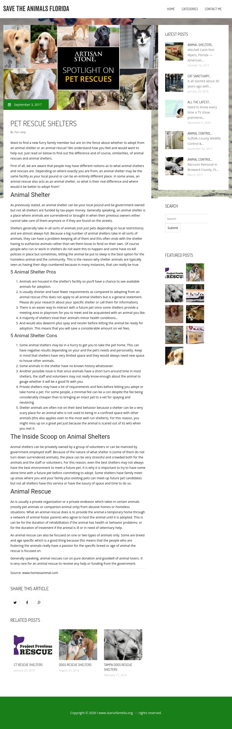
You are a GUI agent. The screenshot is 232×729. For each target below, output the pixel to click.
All (136, 713)
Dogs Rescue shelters (75, 665)
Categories (190, 9)
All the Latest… (199, 102)
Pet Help (20, 132)
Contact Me (213, 9)
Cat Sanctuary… (199, 76)
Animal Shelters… (201, 45)
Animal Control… (200, 133)
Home (171, 9)
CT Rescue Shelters (28, 665)
